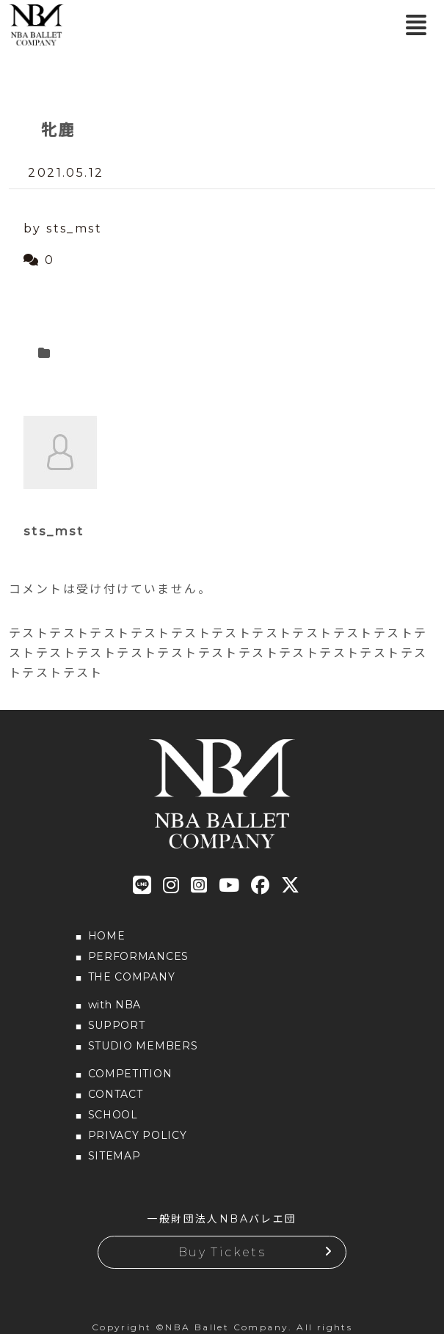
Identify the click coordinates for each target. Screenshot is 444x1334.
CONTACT (115, 1094)
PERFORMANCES (138, 956)
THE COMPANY (131, 976)
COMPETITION (130, 1073)
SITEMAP (114, 1155)
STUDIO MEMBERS (143, 1045)
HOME (106, 935)
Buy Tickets (222, 1252)
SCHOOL (113, 1114)
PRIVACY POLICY (137, 1135)
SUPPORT (116, 1025)
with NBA (115, 1004)
